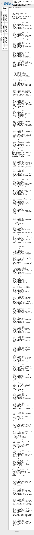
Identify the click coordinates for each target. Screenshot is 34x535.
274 (3, 28)
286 (3, 41)
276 (3, 30)
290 (3, 46)
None (1, 40)
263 (3, 16)
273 (3, 27)
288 (3, 43)
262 (3, 15)
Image (22, 4)
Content (1, 18)
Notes (1, 31)
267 (3, 20)
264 (3, 17)
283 (3, 38)
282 (3, 37)
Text (14, 4)
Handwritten (1, 27)
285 (3, 40)
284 (3, 39)
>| (20, 7)
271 (3, 25)
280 (3, 35)
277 (3, 31)
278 (3, 32)
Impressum (17, 531)
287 (3, 42)
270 (3, 24)
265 (3, 18)
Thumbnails (1, 13)
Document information (22, 5)
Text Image (18, 4)
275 (3, 29)
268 (3, 21)
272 (3, 26)
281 (3, 36)
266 (3, 19)
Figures (1, 22)
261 (3, 14)
